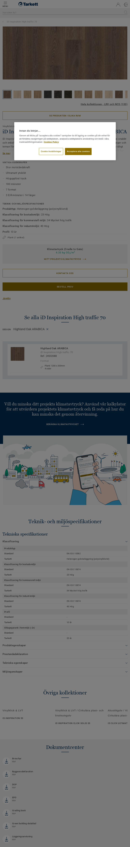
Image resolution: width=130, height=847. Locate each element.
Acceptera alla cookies (78, 151)
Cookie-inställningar (51, 151)
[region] (65, 141)
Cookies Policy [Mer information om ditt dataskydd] (51, 142)
